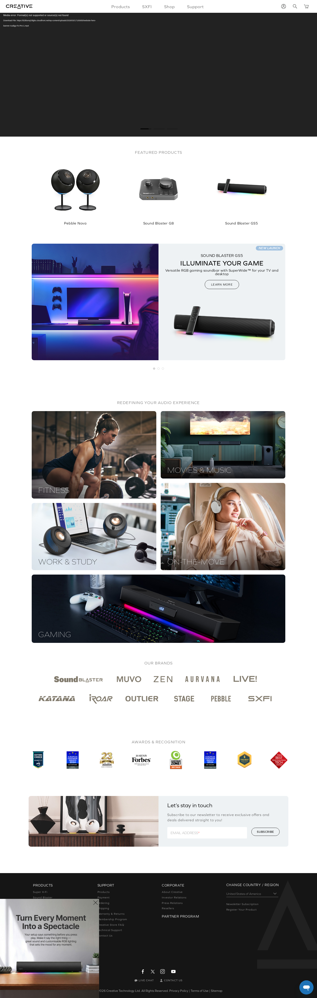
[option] (75, 190)
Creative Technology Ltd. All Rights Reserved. (137, 990)
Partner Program (180, 916)
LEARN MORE (222, 284)
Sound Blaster (42, 897)
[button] (154, 369)
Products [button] (120, 6)
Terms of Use (199, 990)
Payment (104, 897)
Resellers (168, 908)
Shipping (103, 908)
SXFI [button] (147, 6)
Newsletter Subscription (242, 904)
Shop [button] (169, 6)
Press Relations (172, 903)
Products (104, 892)
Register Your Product (241, 909)
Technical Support (110, 930)
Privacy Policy (178, 990)
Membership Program (112, 919)
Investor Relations (174, 897)
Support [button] (195, 6)
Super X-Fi (40, 892)
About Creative (172, 892)
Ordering (104, 903)
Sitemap (216, 990)
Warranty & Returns (111, 913)
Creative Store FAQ (111, 924)
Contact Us (105, 935)
